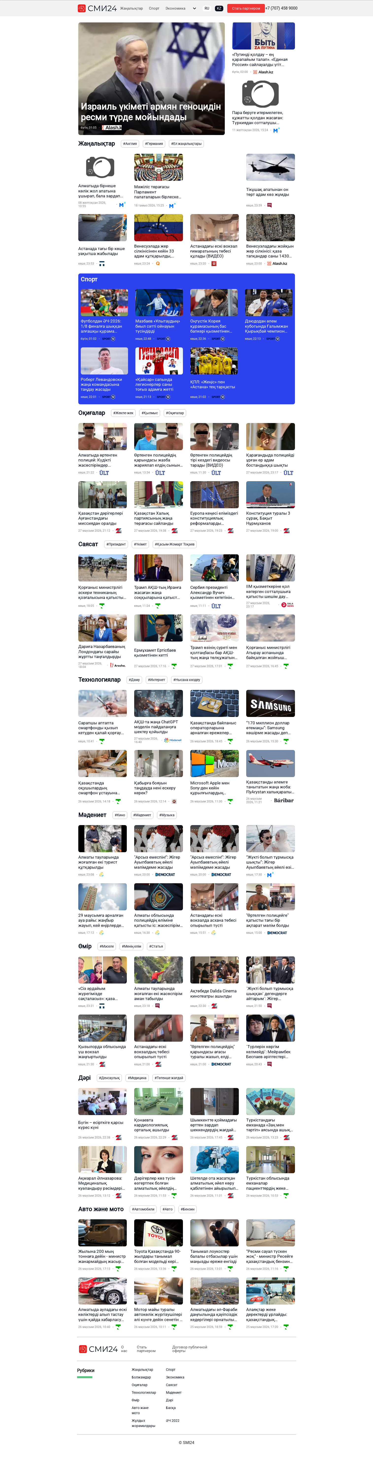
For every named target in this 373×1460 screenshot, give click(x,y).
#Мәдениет (142, 815)
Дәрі (169, 1400)
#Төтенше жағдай (169, 1078)
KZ (219, 8)
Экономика (175, 8)
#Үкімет (140, 544)
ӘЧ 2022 (172, 1421)
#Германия (154, 144)
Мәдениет (174, 1392)
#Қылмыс (150, 413)
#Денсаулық (109, 1078)
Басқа (171, 1408)
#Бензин (188, 1209)
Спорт (154, 8)
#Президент (116, 544)
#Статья (156, 946)
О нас (124, 1349)
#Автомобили (143, 1209)
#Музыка (167, 815)
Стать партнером (246, 8)
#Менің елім (131, 946)
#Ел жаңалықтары (186, 144)
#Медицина (137, 1078)
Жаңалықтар (131, 8)
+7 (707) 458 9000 (281, 8)
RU (207, 8)
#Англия (130, 144)
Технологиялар (144, 1392)
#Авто (167, 1209)
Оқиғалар (139, 1385)
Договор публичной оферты (189, 1349)
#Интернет (156, 680)
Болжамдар (141, 1377)
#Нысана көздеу (186, 680)
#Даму (134, 680)
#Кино (120, 815)
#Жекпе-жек (123, 413)
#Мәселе (107, 946)
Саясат (172, 1385)
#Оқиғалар (175, 413)
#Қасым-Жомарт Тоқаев (175, 544)
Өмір (135, 1400)
